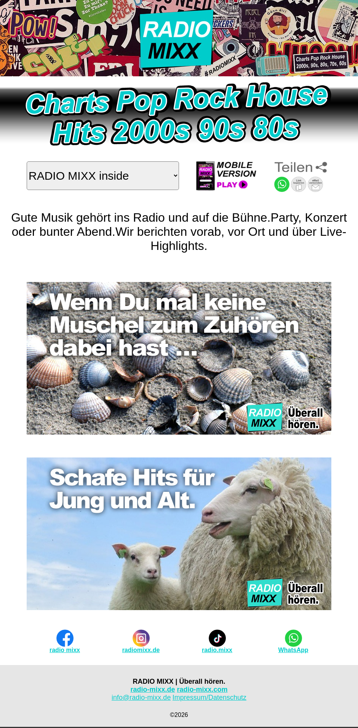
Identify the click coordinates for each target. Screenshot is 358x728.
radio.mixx (217, 650)
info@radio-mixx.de (141, 697)
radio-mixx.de (152, 689)
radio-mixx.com (202, 689)
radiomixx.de (141, 650)
